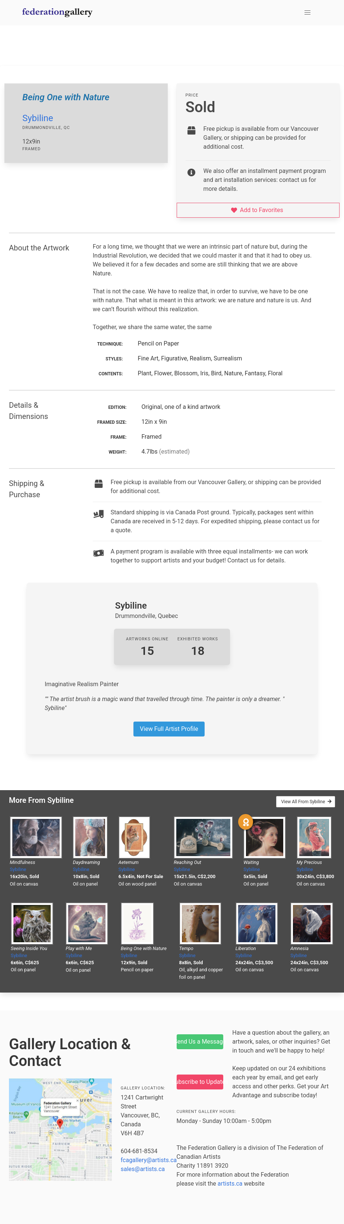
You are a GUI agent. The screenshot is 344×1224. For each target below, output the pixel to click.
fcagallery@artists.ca (149, 1160)
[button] (307, 12)
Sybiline (37, 118)
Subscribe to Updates (200, 1081)
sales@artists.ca (143, 1169)
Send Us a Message (200, 1041)
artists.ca (230, 1183)
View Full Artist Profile (169, 728)
